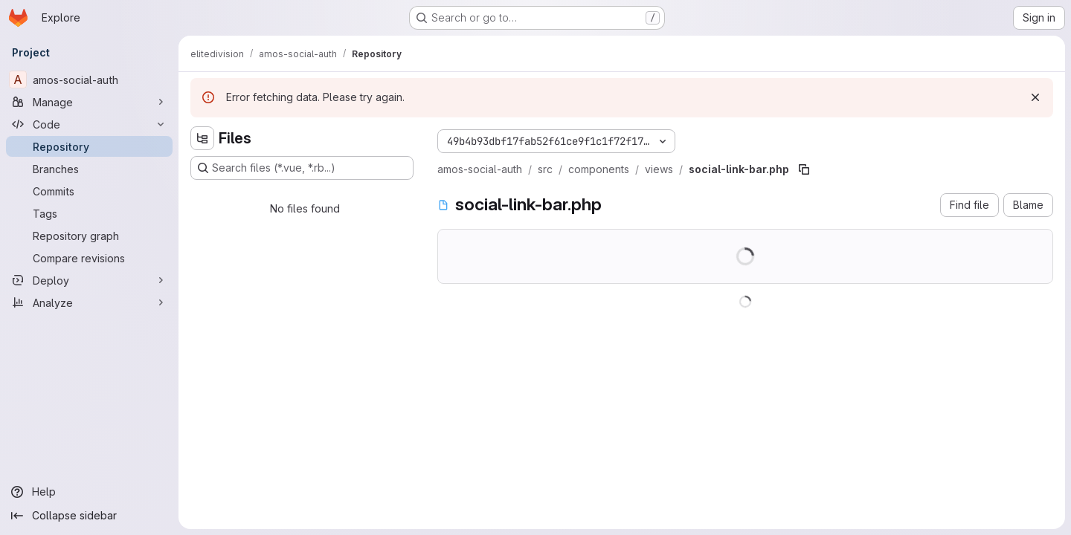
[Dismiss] (1035, 97)
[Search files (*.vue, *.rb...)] (302, 168)
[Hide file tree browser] (202, 138)
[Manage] (89, 101)
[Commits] (89, 191)
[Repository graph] (89, 235)
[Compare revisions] (89, 257)
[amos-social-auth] (89, 79)
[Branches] (89, 168)
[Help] (89, 492)
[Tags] (89, 213)
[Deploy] (89, 280)
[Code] (89, 124)
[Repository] (89, 146)
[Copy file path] (804, 169)
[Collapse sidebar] (89, 515)
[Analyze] (89, 302)
